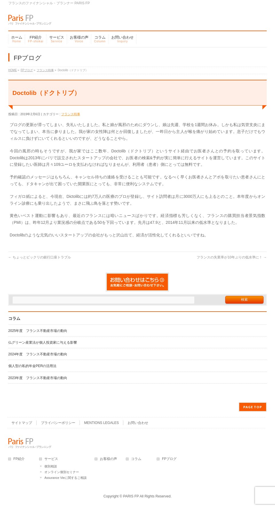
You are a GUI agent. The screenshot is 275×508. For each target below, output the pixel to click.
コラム (136, 459)
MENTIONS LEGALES (101, 423)
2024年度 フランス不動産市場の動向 (38, 354)
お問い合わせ (138, 423)
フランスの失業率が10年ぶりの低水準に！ (232, 257)
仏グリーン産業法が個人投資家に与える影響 (42, 342)
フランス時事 (70, 114)
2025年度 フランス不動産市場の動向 (38, 331)
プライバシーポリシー (58, 423)
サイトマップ (21, 423)
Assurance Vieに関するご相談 (65, 477)
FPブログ (169, 459)
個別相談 (50, 466)
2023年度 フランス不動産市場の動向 (38, 378)
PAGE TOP (252, 407)
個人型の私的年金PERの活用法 (32, 366)
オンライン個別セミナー (61, 472)
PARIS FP (131, 496)
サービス (51, 459)
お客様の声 (108, 459)
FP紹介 (19, 459)
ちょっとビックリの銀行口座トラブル (39, 257)
